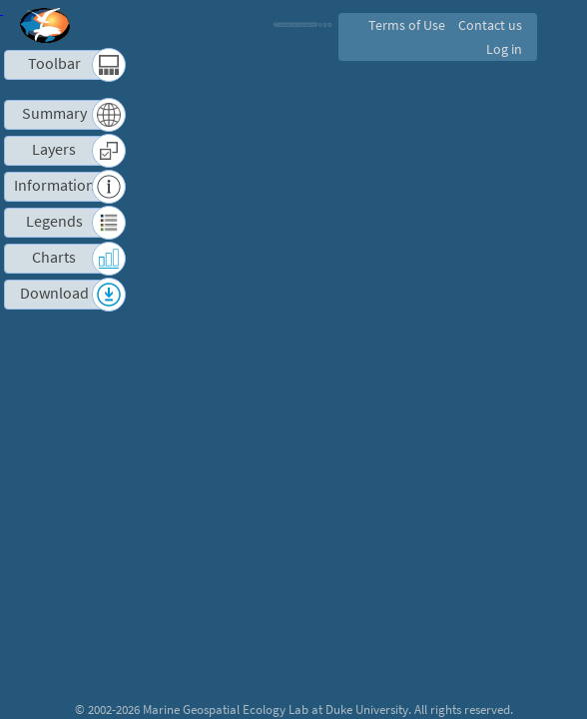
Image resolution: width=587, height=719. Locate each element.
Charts (54, 257)
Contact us (488, 25)
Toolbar (54, 63)
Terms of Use (403, 25)
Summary (54, 113)
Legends (54, 221)
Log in (503, 49)
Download (54, 293)
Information (54, 185)
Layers (54, 149)
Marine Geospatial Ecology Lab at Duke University (275, 709)
